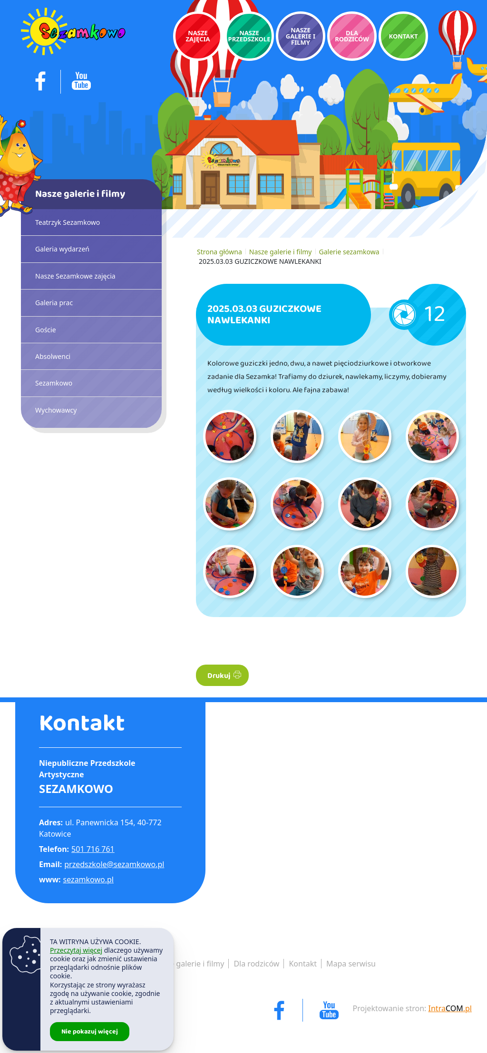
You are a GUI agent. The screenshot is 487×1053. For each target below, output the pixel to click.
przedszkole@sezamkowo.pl (114, 864)
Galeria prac (54, 302)
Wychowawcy (56, 410)
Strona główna (219, 251)
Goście (45, 329)
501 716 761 (93, 849)
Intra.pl (450, 1008)
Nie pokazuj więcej (89, 1031)
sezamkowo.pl (88, 879)
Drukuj (224, 676)
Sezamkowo (53, 382)
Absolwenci (52, 356)
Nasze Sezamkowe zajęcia (75, 275)
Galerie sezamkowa (349, 251)
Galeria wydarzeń (62, 248)
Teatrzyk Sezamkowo (67, 222)
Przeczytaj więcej (76, 950)
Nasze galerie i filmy (280, 251)
